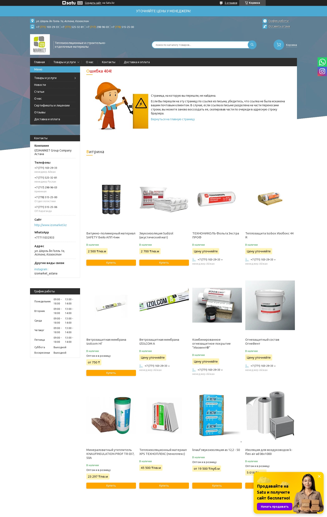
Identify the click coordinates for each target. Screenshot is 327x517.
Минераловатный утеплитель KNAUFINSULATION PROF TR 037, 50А (110, 453)
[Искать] (252, 44)
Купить (111, 262)
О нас (89, 62)
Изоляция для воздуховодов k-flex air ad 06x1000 (268, 452)
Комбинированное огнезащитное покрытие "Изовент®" (211, 343)
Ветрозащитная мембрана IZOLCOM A (159, 341)
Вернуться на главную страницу (173, 119)
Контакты (108, 62)
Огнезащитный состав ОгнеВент (262, 341)
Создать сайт (93, 2)
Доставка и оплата (137, 62)
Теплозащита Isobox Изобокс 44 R (269, 235)
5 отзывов (231, 2)
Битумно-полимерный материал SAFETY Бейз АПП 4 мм (110, 235)
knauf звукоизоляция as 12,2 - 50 (216, 450)
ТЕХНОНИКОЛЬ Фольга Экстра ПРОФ (215, 235)
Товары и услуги (64, 62)
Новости (40, 84)
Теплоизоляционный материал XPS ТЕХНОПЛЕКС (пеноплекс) (163, 452)
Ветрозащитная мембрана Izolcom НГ (106, 341)
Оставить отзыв (279, 26)
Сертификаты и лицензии (52, 105)
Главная (39, 62)
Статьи (39, 91)
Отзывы (39, 112)
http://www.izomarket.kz (50, 225)
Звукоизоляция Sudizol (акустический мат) (156, 235)
